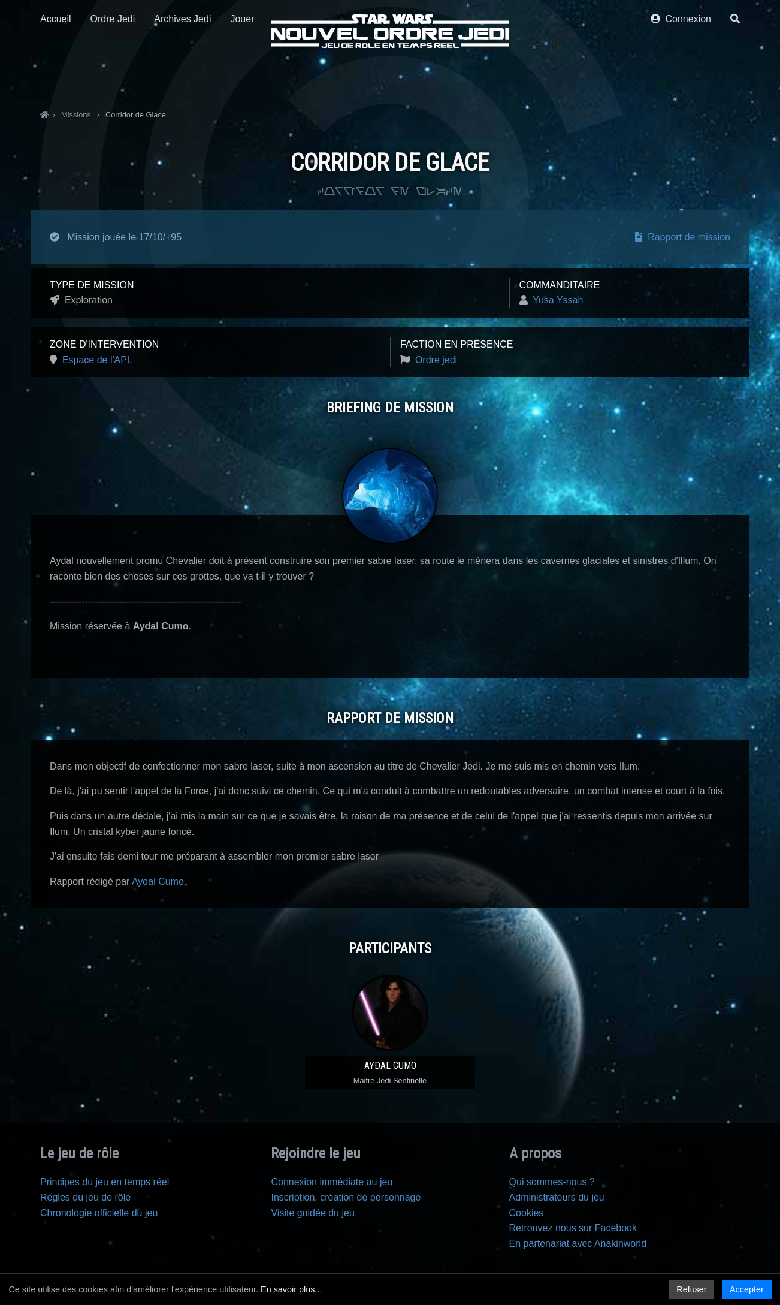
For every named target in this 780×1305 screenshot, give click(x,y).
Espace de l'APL (97, 360)
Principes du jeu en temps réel (104, 1182)
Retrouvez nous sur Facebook (573, 1228)
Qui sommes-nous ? (552, 1182)
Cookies (526, 1213)
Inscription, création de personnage (346, 1197)
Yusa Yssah (558, 300)
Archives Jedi (182, 76)
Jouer (242, 76)
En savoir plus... (291, 1289)
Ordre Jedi (112, 76)
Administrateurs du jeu (556, 1197)
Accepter (747, 1289)
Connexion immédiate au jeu (331, 1182)
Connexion (681, 76)
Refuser (691, 1289)
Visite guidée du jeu (312, 1213)
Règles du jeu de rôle (85, 1197)
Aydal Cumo (158, 881)
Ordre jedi (436, 360)
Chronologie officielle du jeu (99, 1213)
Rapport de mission (682, 237)
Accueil (55, 76)
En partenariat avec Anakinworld (577, 1243)
